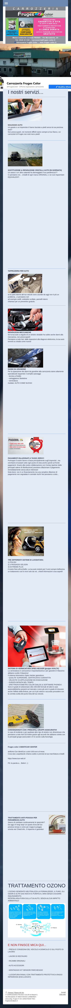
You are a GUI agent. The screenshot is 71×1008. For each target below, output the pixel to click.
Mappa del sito (19, 993)
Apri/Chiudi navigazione (35, 3)
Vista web (62, 994)
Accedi (63, 992)
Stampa (9, 993)
